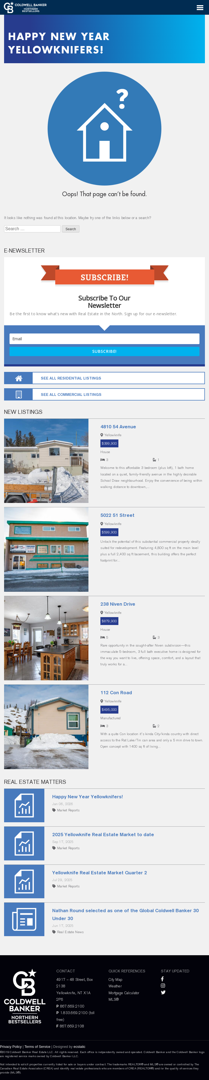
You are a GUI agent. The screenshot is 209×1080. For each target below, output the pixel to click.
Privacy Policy (11, 1047)
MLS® (114, 999)
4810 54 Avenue (118, 426)
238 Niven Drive (117, 604)
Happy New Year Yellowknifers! (87, 796)
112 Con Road (116, 692)
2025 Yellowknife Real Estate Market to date (103, 834)
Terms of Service (37, 1047)
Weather (115, 986)
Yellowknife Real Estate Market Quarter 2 (99, 872)
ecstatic (79, 1047)
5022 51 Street (117, 515)
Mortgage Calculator (124, 993)
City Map (115, 979)
